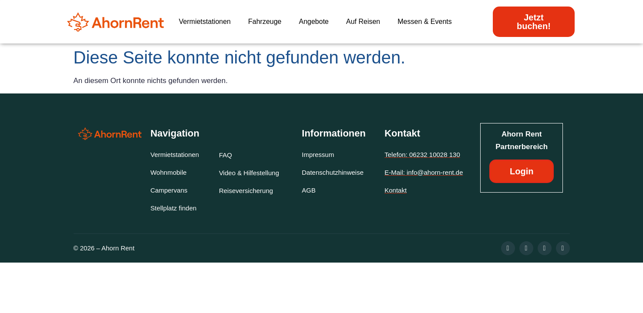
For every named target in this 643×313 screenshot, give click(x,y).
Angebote (314, 21)
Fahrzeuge (265, 21)
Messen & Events (424, 21)
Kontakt (402, 133)
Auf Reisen (363, 21)
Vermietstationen (205, 21)
